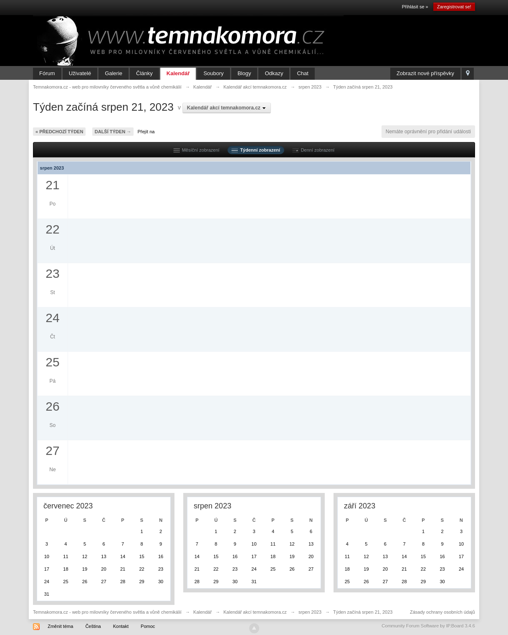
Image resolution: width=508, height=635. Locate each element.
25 (65, 581)
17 (46, 569)
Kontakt (121, 626)
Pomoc (148, 626)
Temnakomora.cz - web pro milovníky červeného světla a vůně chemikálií (107, 612)
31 (46, 594)
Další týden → (113, 131)
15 (141, 556)
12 (84, 556)
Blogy (244, 73)
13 (103, 556)
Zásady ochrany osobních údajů (442, 612)
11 (65, 556)
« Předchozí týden (59, 131)
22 (141, 569)
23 (160, 569)
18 (65, 569)
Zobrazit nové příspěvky (425, 73)
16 (160, 556)
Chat (302, 73)
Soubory (213, 73)
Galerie (113, 73)
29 (141, 581)
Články (144, 73)
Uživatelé (80, 73)
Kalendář (178, 73)
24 (46, 581)
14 (122, 556)
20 (103, 569)
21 (122, 569)
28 (122, 581)
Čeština (93, 626)
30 (160, 581)
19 (84, 569)
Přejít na (146, 131)
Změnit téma (60, 626)
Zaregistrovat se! (454, 6)
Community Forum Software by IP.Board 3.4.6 (428, 625)
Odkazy (274, 73)
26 (84, 581)
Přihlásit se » (415, 6)
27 (103, 581)
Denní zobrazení (314, 149)
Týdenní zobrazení (256, 149)
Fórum (47, 73)
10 (46, 556)
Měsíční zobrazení (197, 149)
